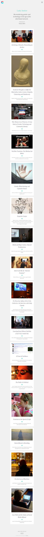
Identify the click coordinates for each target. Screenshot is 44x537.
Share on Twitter (22, 533)
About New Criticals (22, 531)
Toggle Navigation (42, 2)
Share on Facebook (21, 533)
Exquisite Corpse (22, 216)
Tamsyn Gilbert (22, 23)
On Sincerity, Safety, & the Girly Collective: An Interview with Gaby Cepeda (22, 303)
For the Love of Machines (22, 479)
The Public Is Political (22, 382)
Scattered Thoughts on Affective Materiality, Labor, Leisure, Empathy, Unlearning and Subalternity (22, 92)
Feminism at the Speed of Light (22, 419)
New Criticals (2, 2)
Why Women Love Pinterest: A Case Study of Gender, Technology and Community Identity (22, 124)
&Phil (27, 535)
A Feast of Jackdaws (22, 356)
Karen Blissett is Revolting (22, 443)
